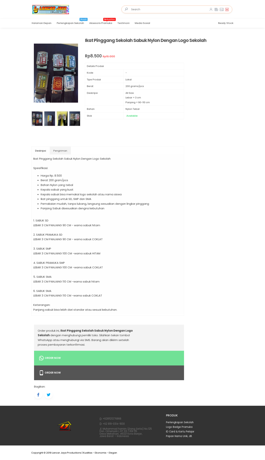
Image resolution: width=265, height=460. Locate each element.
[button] (74, 73)
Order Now (50, 358)
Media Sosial (142, 23)
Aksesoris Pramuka (102, 22)
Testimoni (123, 23)
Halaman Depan (41, 23)
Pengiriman (60, 150)
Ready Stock (225, 23)
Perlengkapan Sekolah (72, 22)
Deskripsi (40, 150)
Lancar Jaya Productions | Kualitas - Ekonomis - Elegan (84, 452)
